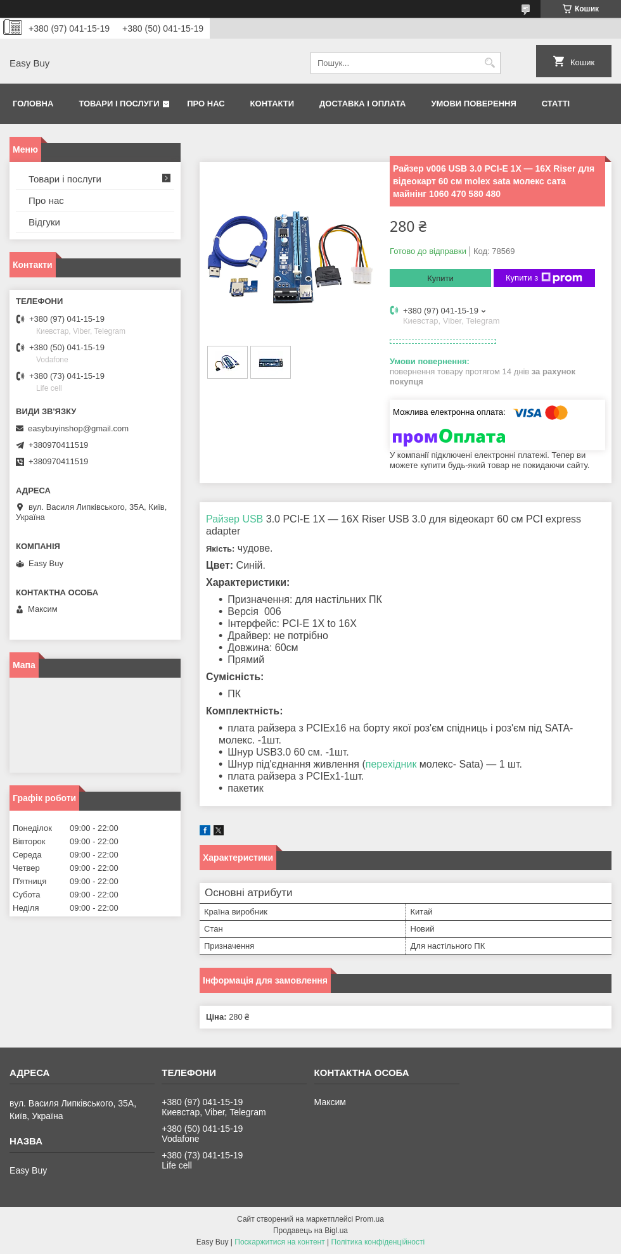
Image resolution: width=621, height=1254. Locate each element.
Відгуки (44, 222)
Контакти (272, 103)
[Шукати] (489, 63)
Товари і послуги (119, 103)
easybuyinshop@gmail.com (78, 428)
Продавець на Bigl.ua (310, 1230)
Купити (440, 278)
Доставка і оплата (362, 103)
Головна (33, 103)
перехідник (391, 764)
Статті (556, 103)
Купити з (544, 278)
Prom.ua (369, 1219)
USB (252, 519)
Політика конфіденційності (378, 1242)
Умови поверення (473, 103)
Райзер (223, 519)
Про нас (205, 103)
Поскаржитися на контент (279, 1242)
